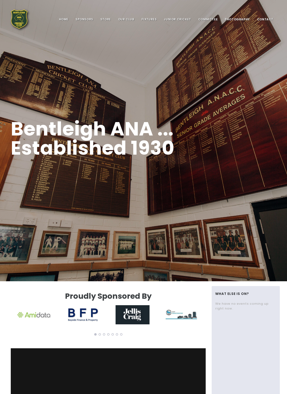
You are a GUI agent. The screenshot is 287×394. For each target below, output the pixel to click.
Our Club (126, 19)
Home (63, 19)
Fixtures (149, 19)
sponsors (84, 19)
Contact (265, 19)
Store (105, 19)
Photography (237, 19)
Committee (208, 19)
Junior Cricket (177, 19)
